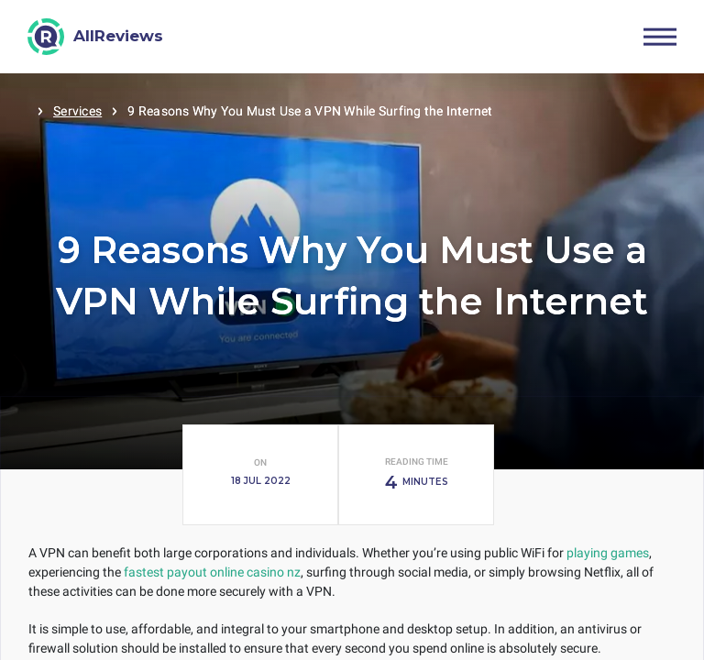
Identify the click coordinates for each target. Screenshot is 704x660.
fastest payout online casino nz (212, 572)
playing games (607, 552)
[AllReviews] (96, 36)
